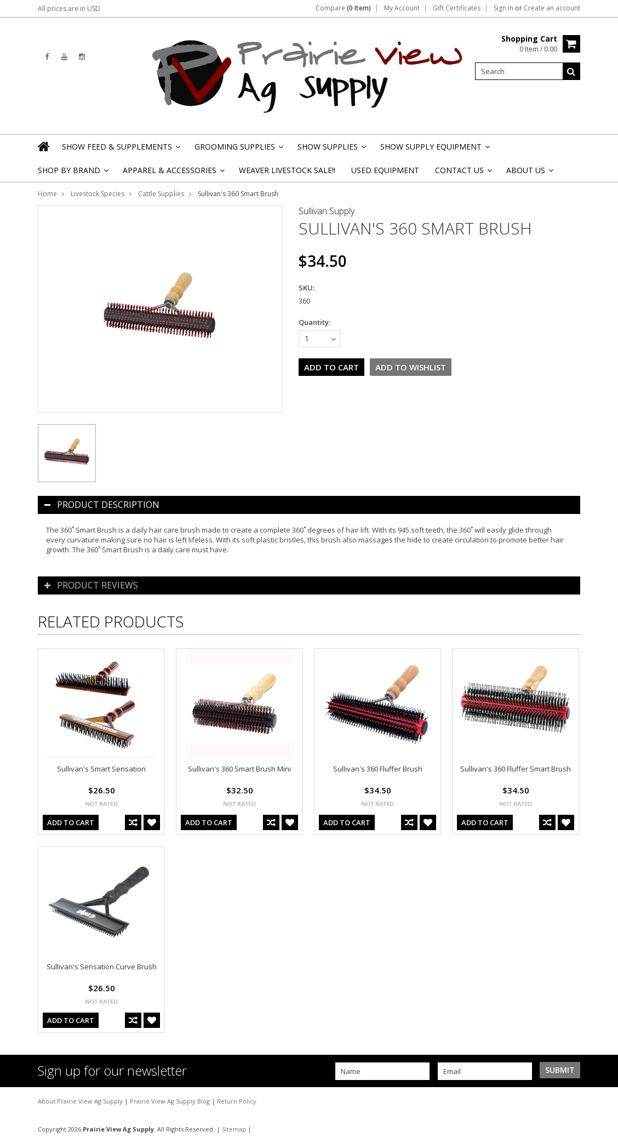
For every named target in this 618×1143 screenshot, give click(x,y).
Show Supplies (330, 149)
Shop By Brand (72, 173)
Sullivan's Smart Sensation (101, 769)
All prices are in (69, 8)
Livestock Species (97, 193)
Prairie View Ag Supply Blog (170, 1101)
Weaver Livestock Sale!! (287, 170)
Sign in (503, 8)
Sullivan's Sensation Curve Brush (102, 966)
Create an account (552, 8)
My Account (402, 8)
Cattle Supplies (161, 193)
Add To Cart (70, 822)
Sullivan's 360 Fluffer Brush (377, 769)
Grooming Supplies (238, 149)
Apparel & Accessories (173, 173)
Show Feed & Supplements (120, 149)
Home (47, 193)
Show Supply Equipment (434, 149)
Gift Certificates (456, 8)
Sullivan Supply (326, 211)
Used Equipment (385, 170)
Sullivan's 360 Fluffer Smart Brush (515, 769)
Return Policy (236, 1101)
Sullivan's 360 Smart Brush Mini (239, 769)
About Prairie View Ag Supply (81, 1101)
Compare (343, 8)
